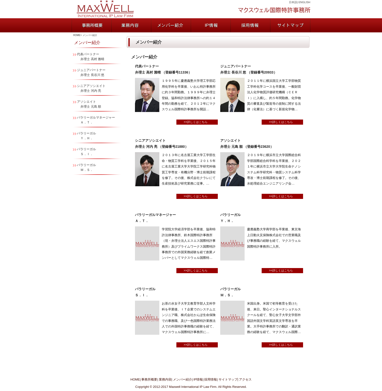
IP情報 (198, 379)
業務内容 (165, 379)
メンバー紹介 (182, 379)
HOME (76, 35)
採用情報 (210, 379)
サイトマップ (228, 379)
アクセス (245, 379)
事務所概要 (149, 379)
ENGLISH (304, 2)
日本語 (293, 2)
